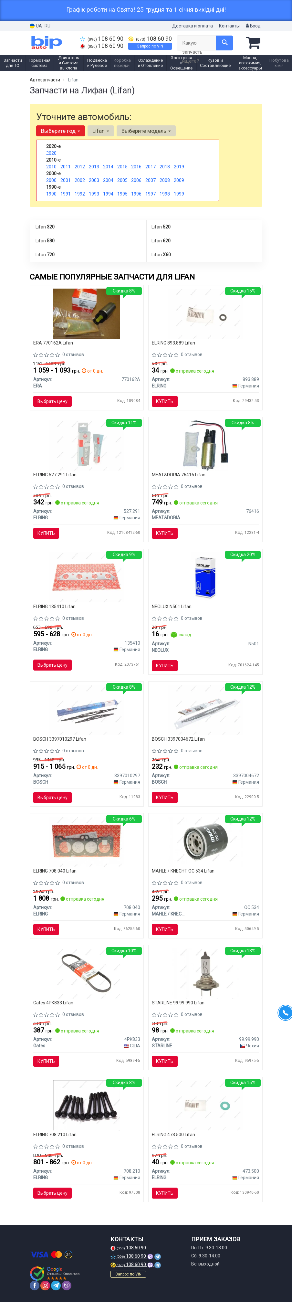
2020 (51, 153)
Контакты (229, 25)
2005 (122, 180)
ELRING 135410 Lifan (54, 606)
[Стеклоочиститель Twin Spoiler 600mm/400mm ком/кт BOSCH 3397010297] (86, 709)
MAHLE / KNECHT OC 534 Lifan (183, 870)
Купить (164, 401)
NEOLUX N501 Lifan (172, 606)
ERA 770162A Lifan (53, 342)
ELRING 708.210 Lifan (55, 1134)
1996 (136, 193)
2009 (179, 180)
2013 (94, 166)
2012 (80, 166)
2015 (122, 166)
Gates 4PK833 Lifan (53, 1002)
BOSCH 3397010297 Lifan (59, 739)
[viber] (66, 1285)
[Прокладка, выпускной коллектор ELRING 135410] (86, 576)
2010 (51, 166)
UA (36, 26)
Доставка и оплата (192, 25)
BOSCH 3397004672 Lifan (178, 739)
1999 (179, 193)
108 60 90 (101, 39)
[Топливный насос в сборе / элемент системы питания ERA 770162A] (86, 313)
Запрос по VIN (150, 46)
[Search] (224, 43)
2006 (136, 180)
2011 (65, 166)
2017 (150, 166)
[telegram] (56, 1285)
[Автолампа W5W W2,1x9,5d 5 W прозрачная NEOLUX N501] (205, 576)
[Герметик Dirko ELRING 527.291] (86, 445)
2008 (165, 180)
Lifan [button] (100, 131)
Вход (253, 25)
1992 (80, 193)
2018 (165, 166)
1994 (108, 193)
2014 (108, 166)
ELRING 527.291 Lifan (55, 474)
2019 (179, 166)
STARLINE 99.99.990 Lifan (178, 1002)
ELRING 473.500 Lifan (173, 1134)
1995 (122, 193)
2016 (136, 166)
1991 (65, 193)
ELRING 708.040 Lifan (55, 870)
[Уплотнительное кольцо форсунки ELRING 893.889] (205, 313)
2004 (108, 180)
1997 (150, 193)
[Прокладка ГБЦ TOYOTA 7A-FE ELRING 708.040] (86, 841)
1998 (165, 193)
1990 (51, 193)
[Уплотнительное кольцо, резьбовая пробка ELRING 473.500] (205, 1105)
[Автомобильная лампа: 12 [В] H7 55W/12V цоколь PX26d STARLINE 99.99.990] (205, 973)
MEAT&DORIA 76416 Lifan (178, 474)
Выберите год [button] (60, 131)
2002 (80, 180)
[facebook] (34, 1285)
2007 (150, 180)
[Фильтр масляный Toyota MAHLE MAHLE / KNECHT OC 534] (205, 841)
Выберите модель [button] (146, 131)
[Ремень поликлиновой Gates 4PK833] (86, 973)
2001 (65, 180)
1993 (94, 193)
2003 (94, 180)
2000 (51, 180)
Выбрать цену (52, 401)
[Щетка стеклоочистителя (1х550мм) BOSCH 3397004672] (205, 709)
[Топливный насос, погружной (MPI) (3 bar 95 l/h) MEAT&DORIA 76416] (205, 445)
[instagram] (45, 1285)
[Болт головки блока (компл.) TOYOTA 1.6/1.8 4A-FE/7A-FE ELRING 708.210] (86, 1105)
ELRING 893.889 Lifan (173, 342)
